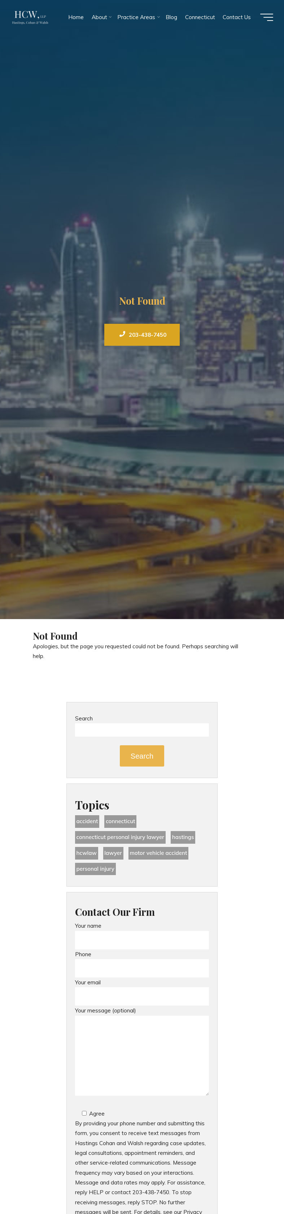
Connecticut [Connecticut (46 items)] (120, 821)
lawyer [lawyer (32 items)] (113, 852)
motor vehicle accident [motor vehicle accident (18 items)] (158, 852)
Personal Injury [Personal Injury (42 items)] (95, 868)
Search (84, 718)
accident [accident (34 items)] (87, 821)
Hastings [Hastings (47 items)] (183, 837)
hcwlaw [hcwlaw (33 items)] (86, 852)
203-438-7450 (142, 334)
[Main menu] (266, 17)
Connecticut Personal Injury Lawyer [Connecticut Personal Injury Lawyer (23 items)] (120, 837)
